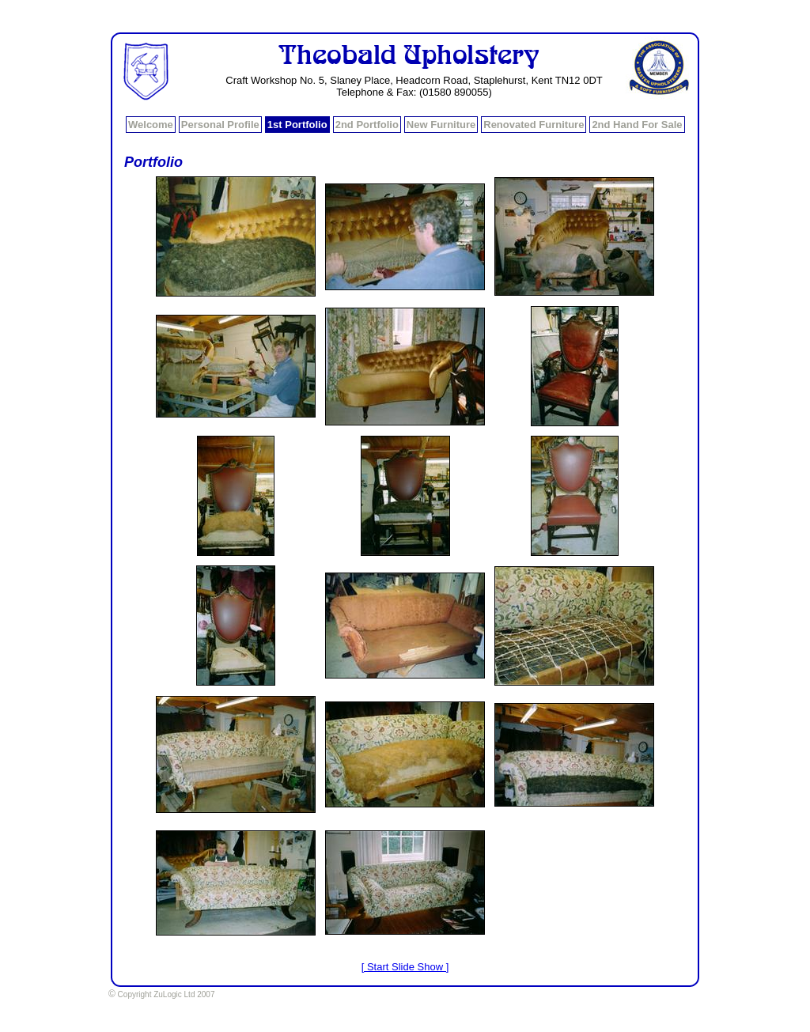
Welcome (150, 124)
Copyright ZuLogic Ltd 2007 (161, 994)
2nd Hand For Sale (637, 124)
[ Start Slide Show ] (405, 967)
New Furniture (441, 124)
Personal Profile (220, 124)
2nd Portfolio (367, 124)
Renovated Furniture (533, 124)
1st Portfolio (297, 124)
